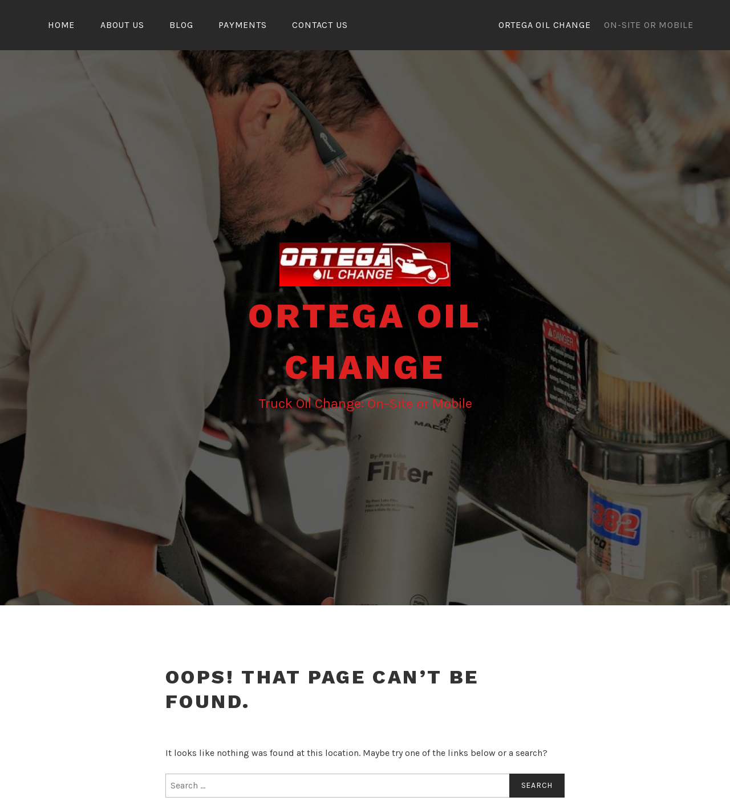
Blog (181, 24)
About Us (122, 24)
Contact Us (319, 24)
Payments (242, 24)
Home (61, 24)
